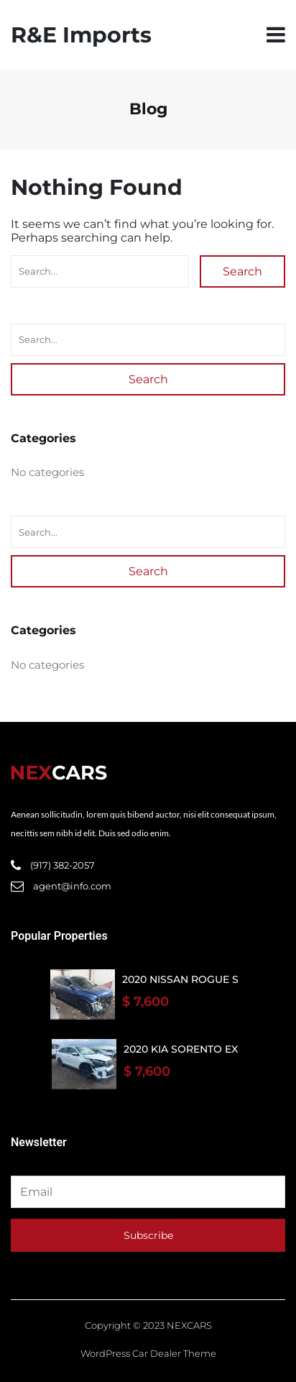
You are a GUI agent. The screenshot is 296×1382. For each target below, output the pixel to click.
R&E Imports (81, 35)
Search (242, 271)
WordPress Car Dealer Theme (148, 1353)
